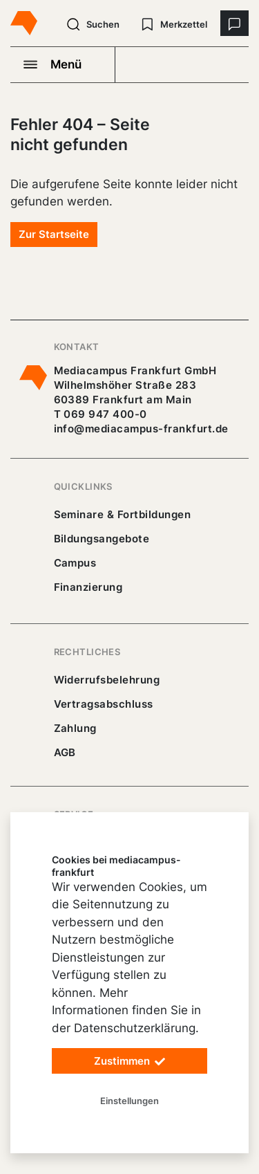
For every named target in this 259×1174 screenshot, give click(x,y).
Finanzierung (88, 587)
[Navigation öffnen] (62, 64)
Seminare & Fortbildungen (122, 514)
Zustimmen (130, 1062)
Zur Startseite (54, 234)
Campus (75, 562)
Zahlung (75, 728)
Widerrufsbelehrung (107, 679)
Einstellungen (129, 1100)
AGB (65, 752)
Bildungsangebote (102, 538)
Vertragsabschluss (103, 703)
